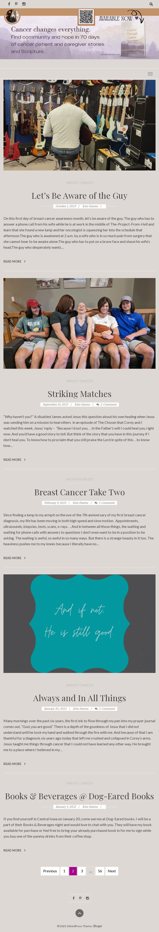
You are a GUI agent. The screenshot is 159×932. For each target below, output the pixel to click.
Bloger (97, 926)
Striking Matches (79, 393)
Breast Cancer (79, 183)
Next (112, 871)
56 (100, 871)
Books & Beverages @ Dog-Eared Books (79, 795)
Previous (50, 871)
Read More (14, 261)
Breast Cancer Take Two (79, 491)
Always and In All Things (79, 697)
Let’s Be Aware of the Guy (79, 195)
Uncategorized (79, 479)
